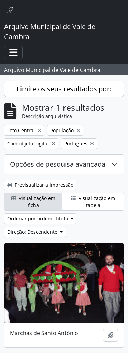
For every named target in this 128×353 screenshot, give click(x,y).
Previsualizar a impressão (40, 185)
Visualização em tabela (93, 202)
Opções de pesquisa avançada (57, 164)
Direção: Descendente (33, 232)
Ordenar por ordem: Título (38, 218)
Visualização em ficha (33, 202)
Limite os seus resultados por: (64, 88)
